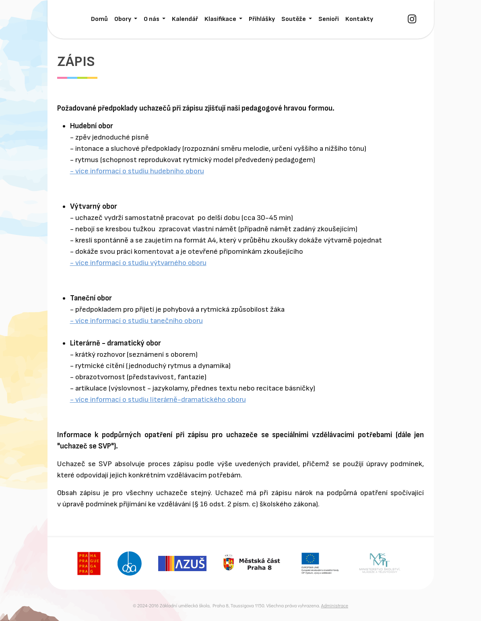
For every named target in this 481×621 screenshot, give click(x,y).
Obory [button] (123, 19)
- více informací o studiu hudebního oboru (137, 171)
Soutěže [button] (294, 19)
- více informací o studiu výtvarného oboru (138, 262)
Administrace (334, 605)
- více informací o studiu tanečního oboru (136, 320)
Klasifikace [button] (220, 19)
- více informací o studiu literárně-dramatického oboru (158, 399)
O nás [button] (152, 19)
